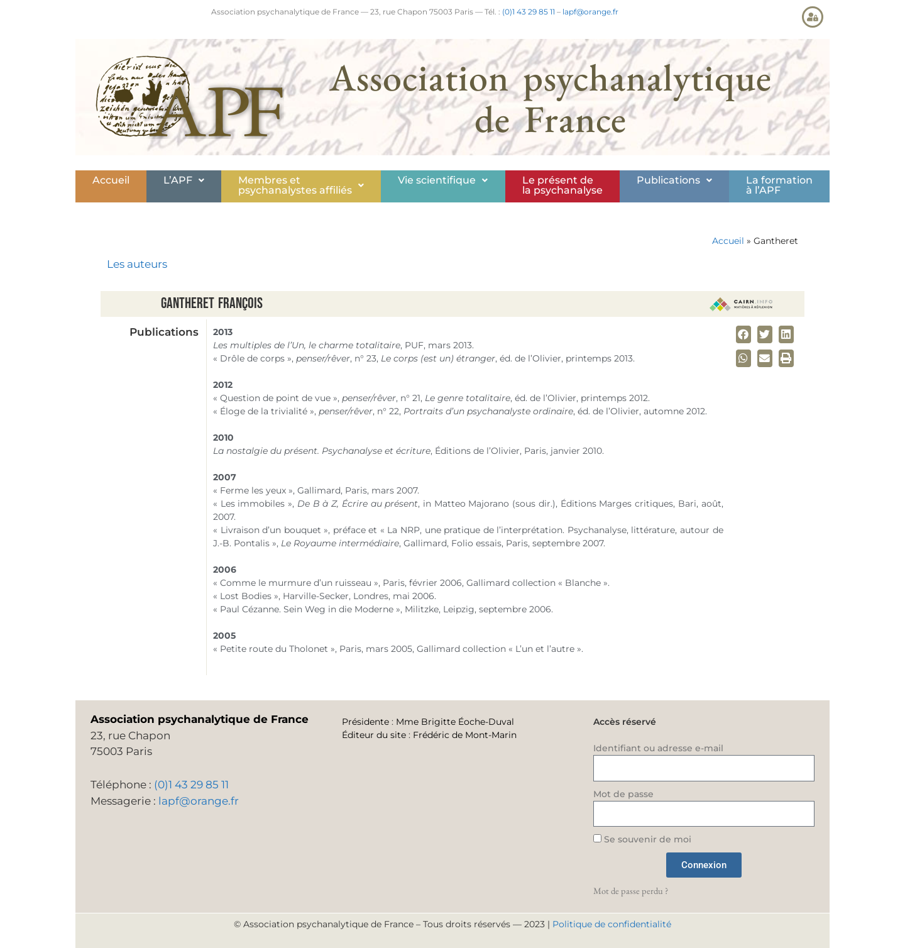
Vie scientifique (443, 180)
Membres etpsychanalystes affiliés (301, 185)
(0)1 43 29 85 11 (528, 11)
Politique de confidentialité (611, 924)
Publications (674, 180)
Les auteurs (137, 264)
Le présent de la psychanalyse (562, 185)
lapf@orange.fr (590, 11)
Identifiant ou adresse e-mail (658, 748)
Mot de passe (623, 794)
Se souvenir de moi (642, 839)
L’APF (183, 180)
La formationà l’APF (779, 185)
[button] (183, 180)
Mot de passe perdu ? (630, 890)
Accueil (110, 180)
